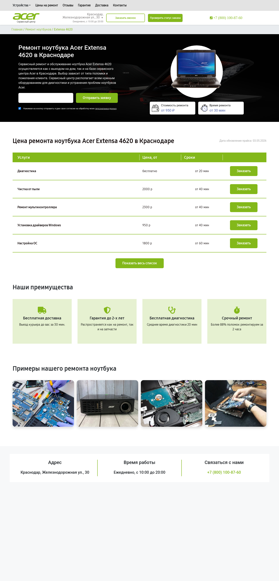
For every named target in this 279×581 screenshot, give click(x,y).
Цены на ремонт (46, 5)
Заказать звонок (125, 18)
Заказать (244, 171)
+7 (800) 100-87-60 (224, 472)
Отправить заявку (97, 98)
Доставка (101, 5)
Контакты (120, 5)
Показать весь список (139, 263)
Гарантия (84, 5)
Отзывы (68, 5)
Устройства (20, 5)
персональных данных (105, 108)
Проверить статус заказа (165, 18)
